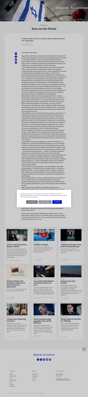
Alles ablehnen (32, 202)
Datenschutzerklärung (32, 197)
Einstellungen (45, 202)
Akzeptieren (57, 202)
